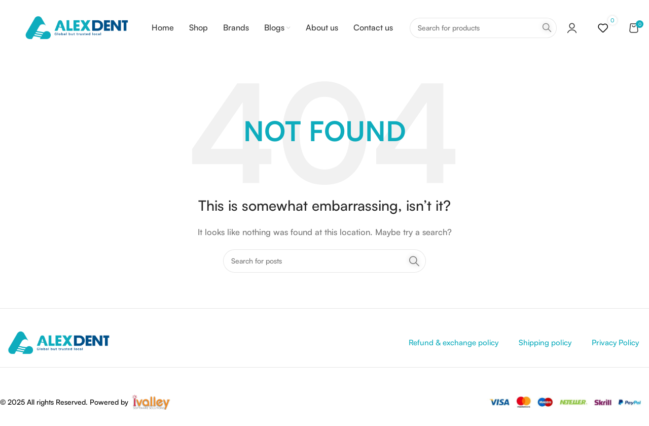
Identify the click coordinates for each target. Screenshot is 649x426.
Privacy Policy (615, 342)
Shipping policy (545, 342)
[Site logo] (76, 27)
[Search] (483, 28)
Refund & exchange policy (453, 342)
